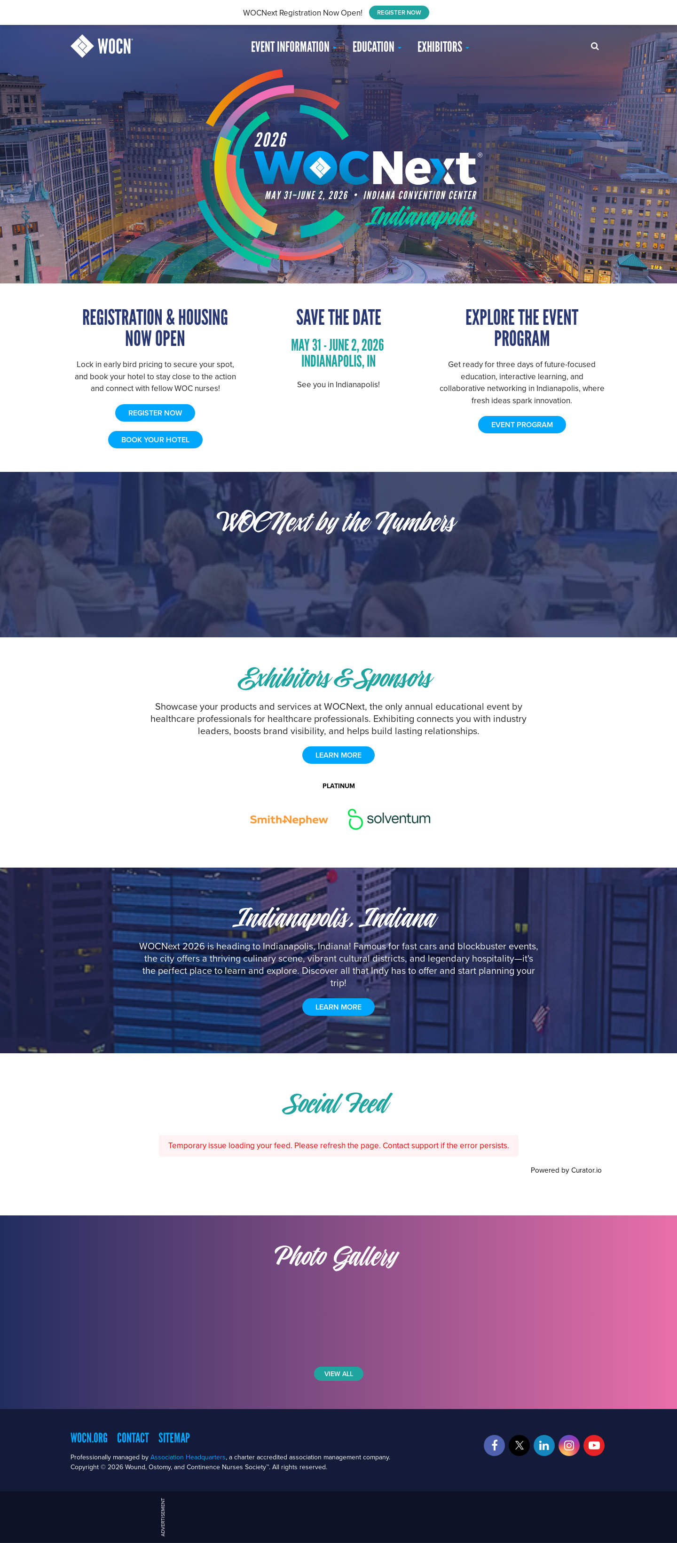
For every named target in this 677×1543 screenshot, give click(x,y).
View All (338, 1374)
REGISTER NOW (399, 12)
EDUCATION (377, 46)
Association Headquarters (188, 1457)
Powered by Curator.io (566, 1170)
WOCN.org (89, 1438)
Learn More (338, 1007)
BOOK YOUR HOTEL (155, 439)
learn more (338, 755)
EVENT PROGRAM (522, 424)
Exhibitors (443, 46)
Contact (133, 1438)
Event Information (294, 46)
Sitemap (174, 1438)
